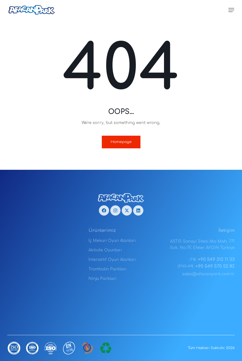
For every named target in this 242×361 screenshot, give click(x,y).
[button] (231, 10)
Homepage (121, 142)
